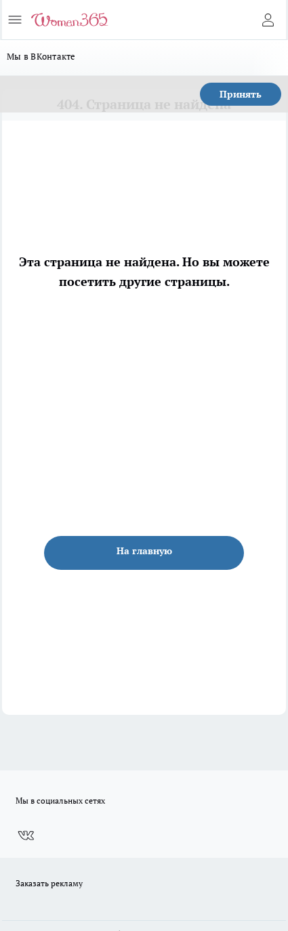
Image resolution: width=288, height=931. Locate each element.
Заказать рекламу (49, 883)
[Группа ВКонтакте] (26, 835)
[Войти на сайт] (267, 19)
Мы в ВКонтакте (41, 56)
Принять (241, 93)
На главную (144, 550)
